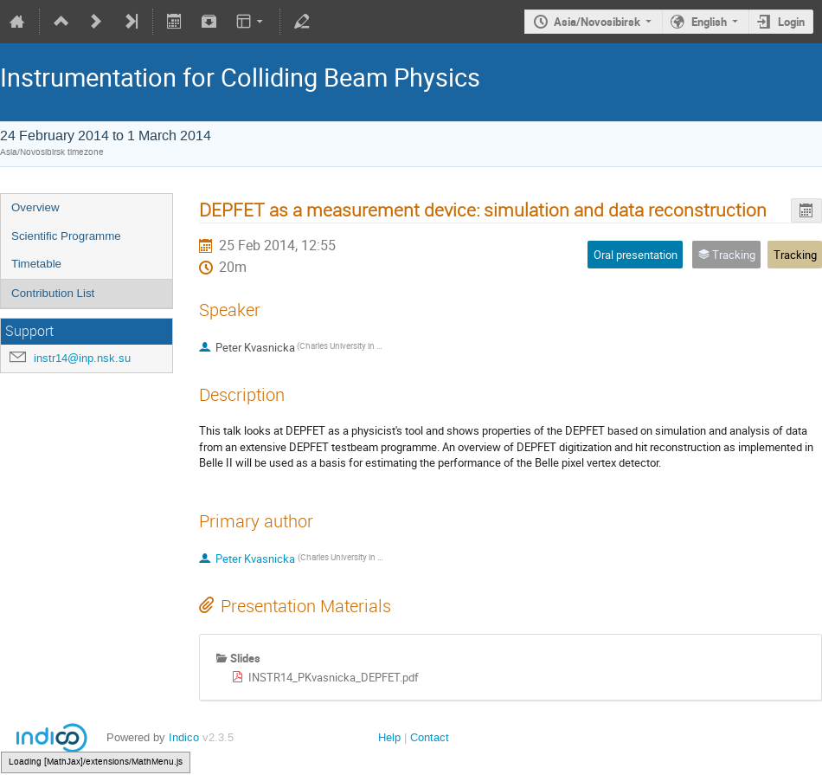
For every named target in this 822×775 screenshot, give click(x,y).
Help (389, 737)
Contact (429, 737)
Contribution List (52, 293)
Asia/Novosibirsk (597, 21)
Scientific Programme (66, 235)
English (709, 21)
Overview (35, 207)
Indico (184, 737)
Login (791, 21)
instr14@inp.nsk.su (82, 358)
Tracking (795, 254)
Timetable (36, 263)
